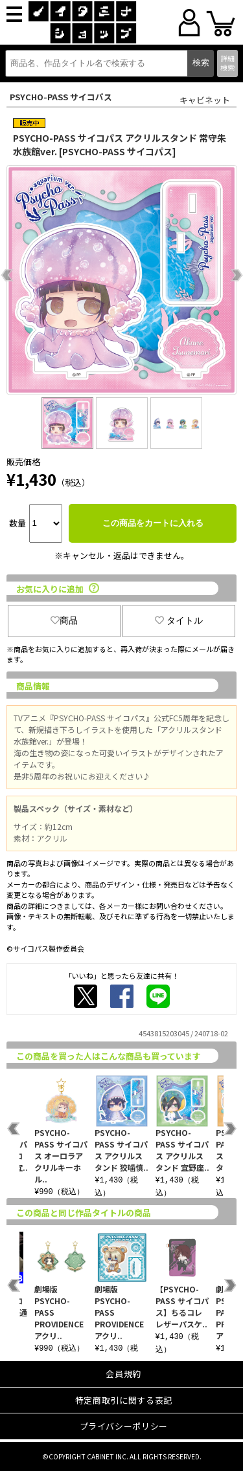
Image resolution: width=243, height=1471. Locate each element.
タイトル (179, 620)
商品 (64, 620)
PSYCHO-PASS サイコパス (61, 97)
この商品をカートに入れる (152, 523)
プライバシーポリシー (124, 1426)
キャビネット (204, 100)
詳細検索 (227, 62)
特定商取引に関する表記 (123, 1400)
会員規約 (123, 1373)
